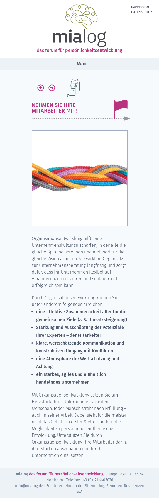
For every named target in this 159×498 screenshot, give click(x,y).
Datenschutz (141, 12)
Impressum (140, 7)
